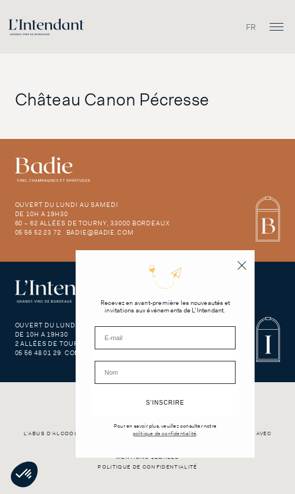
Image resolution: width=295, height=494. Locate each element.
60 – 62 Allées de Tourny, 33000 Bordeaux (92, 223)
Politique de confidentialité (147, 466)
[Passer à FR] (251, 27)
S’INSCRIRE (165, 402)
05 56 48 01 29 (38, 353)
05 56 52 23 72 (38, 232)
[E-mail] (165, 337)
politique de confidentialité (165, 434)
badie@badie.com (100, 232)
